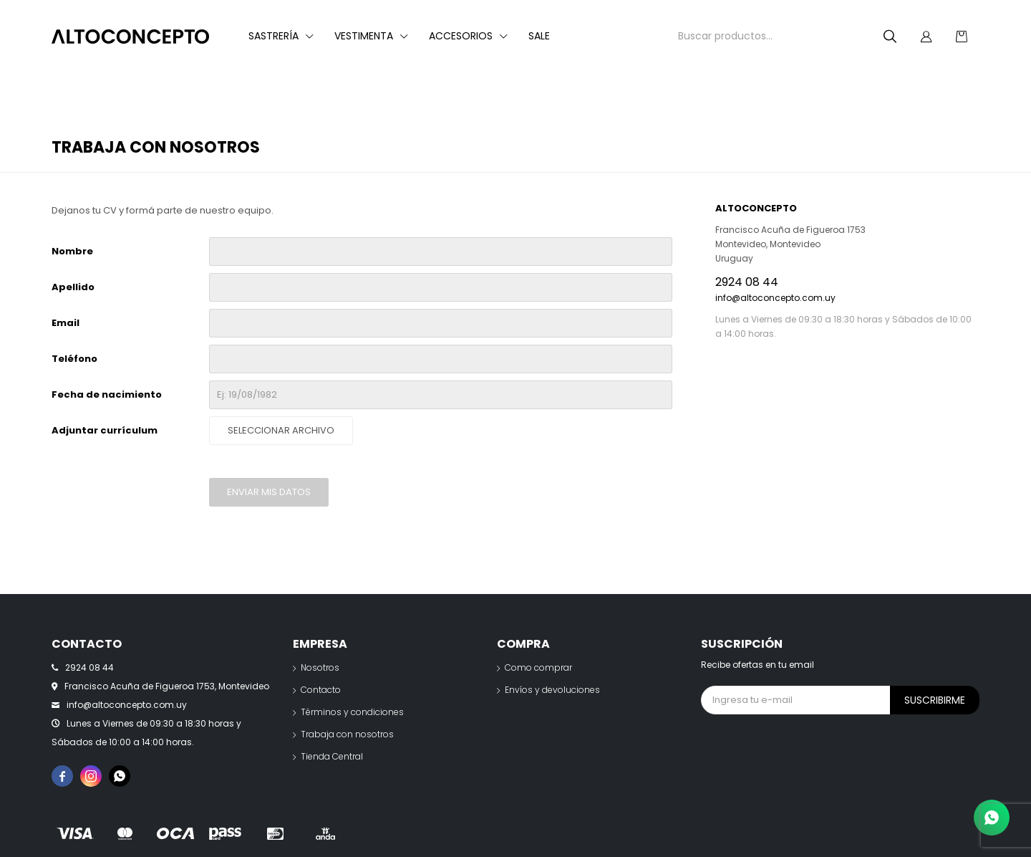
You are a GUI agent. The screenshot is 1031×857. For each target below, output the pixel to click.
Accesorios (461, 36)
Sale (539, 36)
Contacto (321, 690)
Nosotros (320, 667)
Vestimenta (363, 36)
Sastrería (273, 36)
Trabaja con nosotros (347, 734)
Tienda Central (332, 756)
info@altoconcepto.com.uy (775, 298)
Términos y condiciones (352, 712)
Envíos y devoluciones (552, 690)
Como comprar (538, 667)
